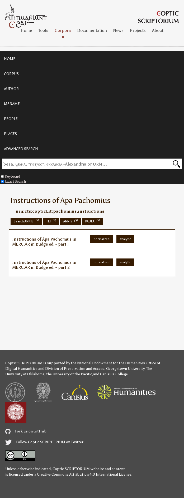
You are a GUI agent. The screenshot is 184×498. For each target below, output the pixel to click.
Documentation (92, 30)
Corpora (63, 30)
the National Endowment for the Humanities (108, 363)
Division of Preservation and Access (74, 368)
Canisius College (114, 374)
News (118, 30)
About (157, 30)
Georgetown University (125, 368)
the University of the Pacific (69, 374)
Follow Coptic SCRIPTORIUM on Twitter (44, 442)
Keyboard (10, 176)
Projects (138, 30)
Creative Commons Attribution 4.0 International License (84, 474)
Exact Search (13, 181)
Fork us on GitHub (25, 431)
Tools (43, 30)
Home (26, 30)
